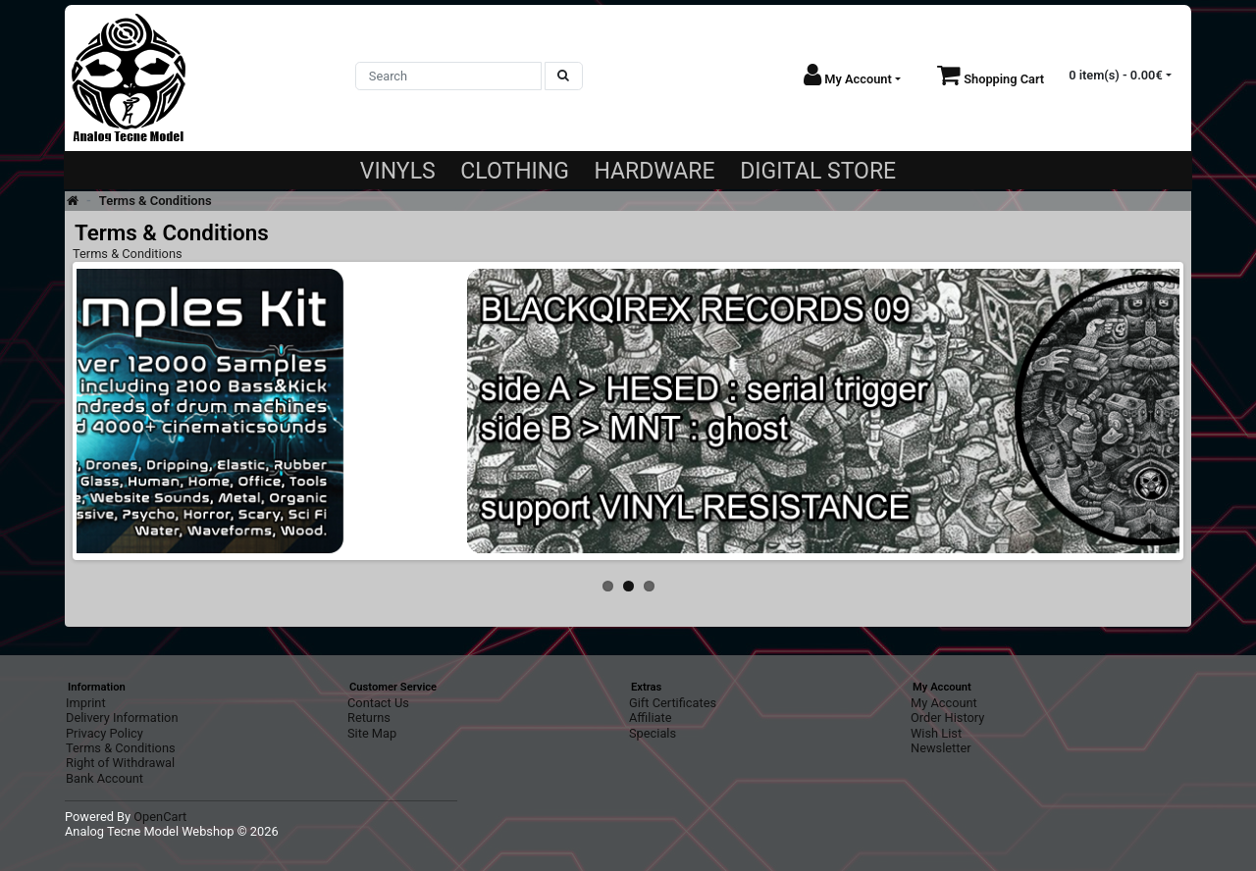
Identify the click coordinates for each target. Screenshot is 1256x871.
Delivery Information (122, 717)
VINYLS (398, 171)
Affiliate (650, 717)
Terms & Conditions (155, 200)
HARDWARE (654, 171)
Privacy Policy (104, 733)
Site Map (371, 733)
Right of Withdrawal (120, 762)
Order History (947, 717)
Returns (369, 717)
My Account (944, 702)
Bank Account (104, 778)
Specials (652, 733)
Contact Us (378, 702)
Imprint (86, 702)
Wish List (936, 733)
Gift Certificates (672, 702)
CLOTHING (514, 171)
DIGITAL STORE (818, 171)
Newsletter (941, 748)
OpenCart (159, 816)
